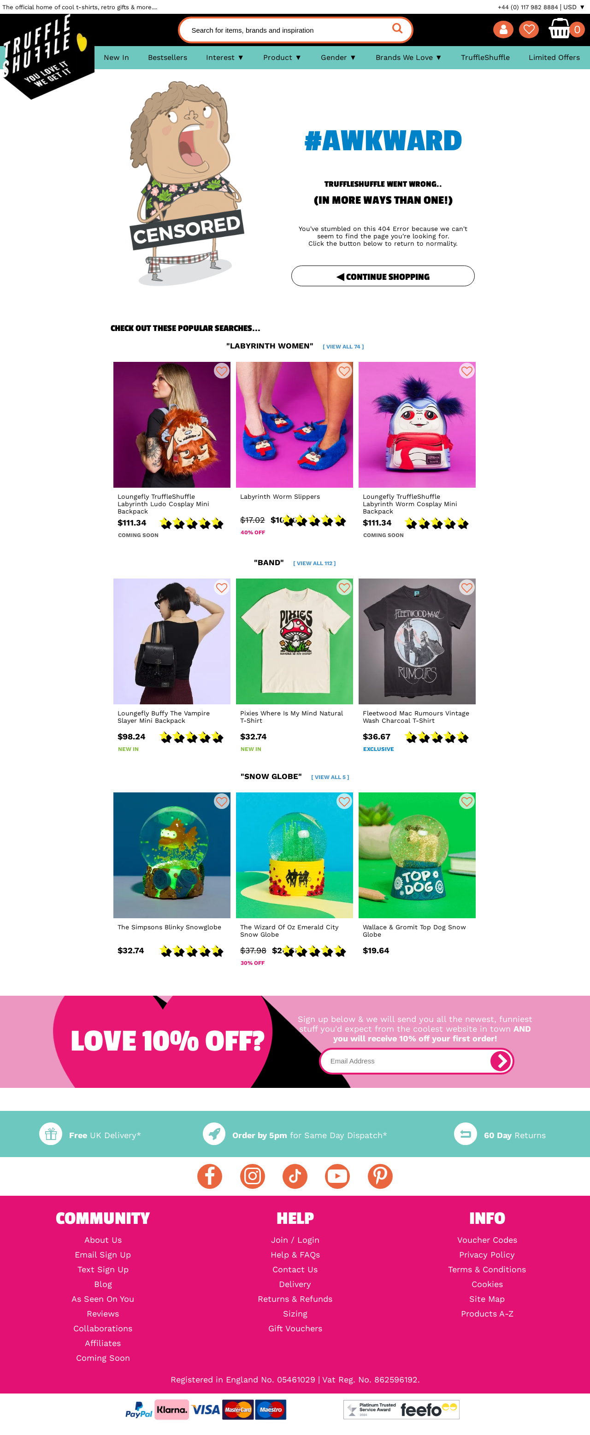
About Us (103, 1240)
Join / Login (295, 1240)
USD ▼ (574, 7)
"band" (295, 562)
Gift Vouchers (295, 1328)
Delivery (295, 1284)
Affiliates (103, 1343)
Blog (103, 1284)
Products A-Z (487, 1314)
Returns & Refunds (295, 1299)
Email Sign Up (103, 1255)
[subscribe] (500, 1061)
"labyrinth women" (295, 345)
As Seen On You (102, 1299)
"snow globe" (295, 776)
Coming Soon (103, 1358)
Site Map (487, 1299)
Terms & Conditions (487, 1269)
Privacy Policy (487, 1255)
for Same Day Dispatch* (295, 1135)
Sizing (295, 1314)
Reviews (103, 1314)
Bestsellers (167, 57)
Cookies (487, 1284)
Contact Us (295, 1269)
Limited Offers (554, 57)
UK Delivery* (90, 1135)
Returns (499, 1135)
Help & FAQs (295, 1255)
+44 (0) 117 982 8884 (528, 7)
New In (116, 57)
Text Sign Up (103, 1269)
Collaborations (102, 1328)
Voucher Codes (487, 1240)
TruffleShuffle (485, 57)
